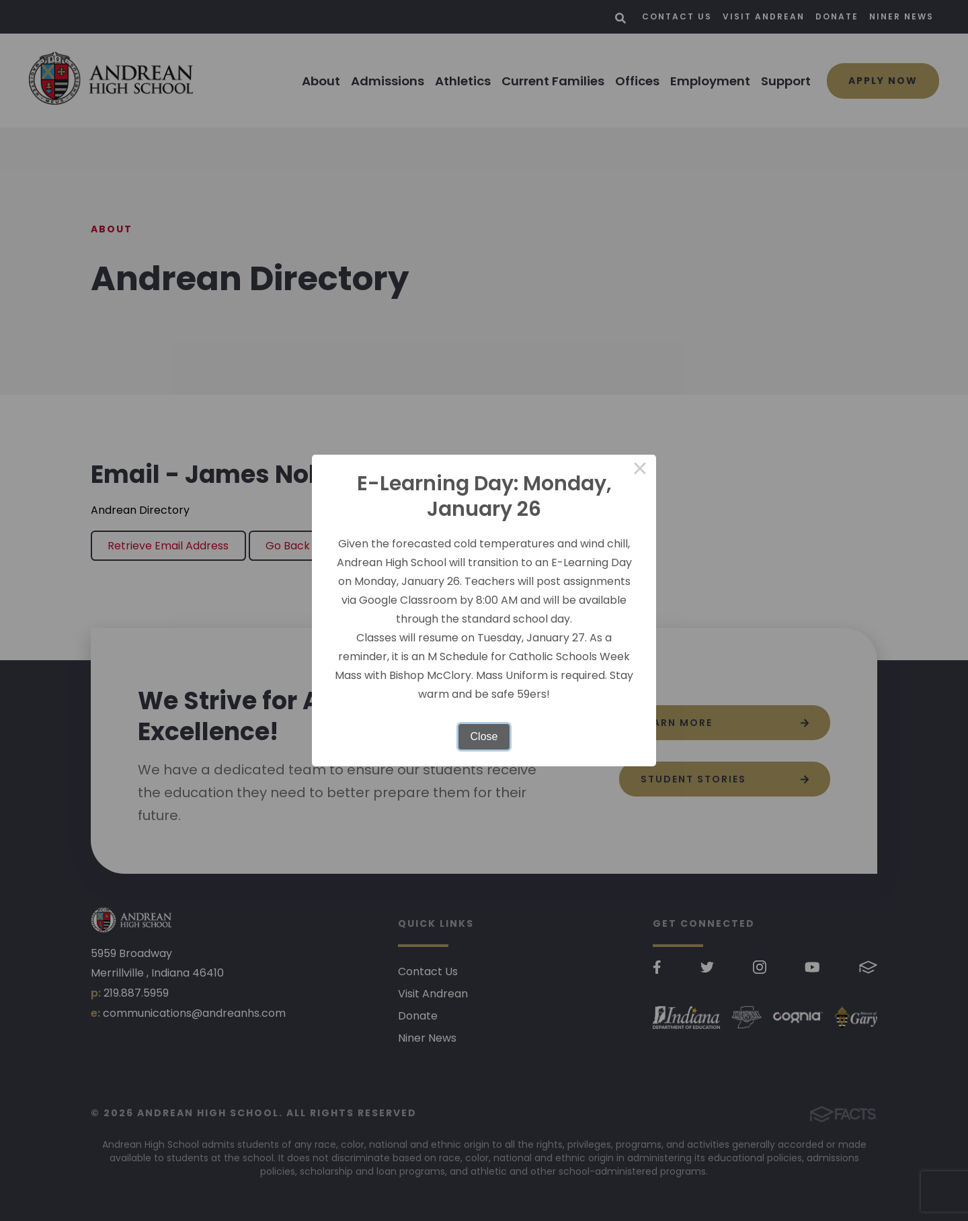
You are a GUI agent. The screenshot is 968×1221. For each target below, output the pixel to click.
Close (484, 736)
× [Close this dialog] (640, 471)
